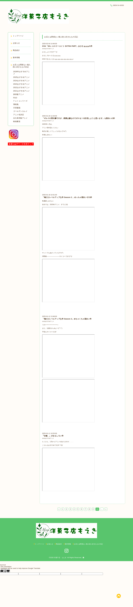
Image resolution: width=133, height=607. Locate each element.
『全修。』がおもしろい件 (52, 436)
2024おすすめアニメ (21, 81)
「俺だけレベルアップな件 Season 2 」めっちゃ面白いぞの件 (67, 197)
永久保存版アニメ (20, 118)
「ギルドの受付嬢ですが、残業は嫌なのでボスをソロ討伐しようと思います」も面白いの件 (78, 118)
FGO (15, 98)
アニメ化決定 (18, 115)
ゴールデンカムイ (20, 111)
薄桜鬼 (16, 104)
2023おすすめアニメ (21, 84)
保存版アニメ (18, 94)
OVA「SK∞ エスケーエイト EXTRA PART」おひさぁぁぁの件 (67, 46)
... (102, 509)
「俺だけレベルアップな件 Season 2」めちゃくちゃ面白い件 (67, 319)
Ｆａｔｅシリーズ (20, 101)
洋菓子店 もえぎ (60, 557)
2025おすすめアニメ (48, 48)
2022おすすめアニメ (21, 87)
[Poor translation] (7, 571)
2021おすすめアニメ (21, 91)
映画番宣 (16, 121)
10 (97, 509)
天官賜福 (16, 108)
